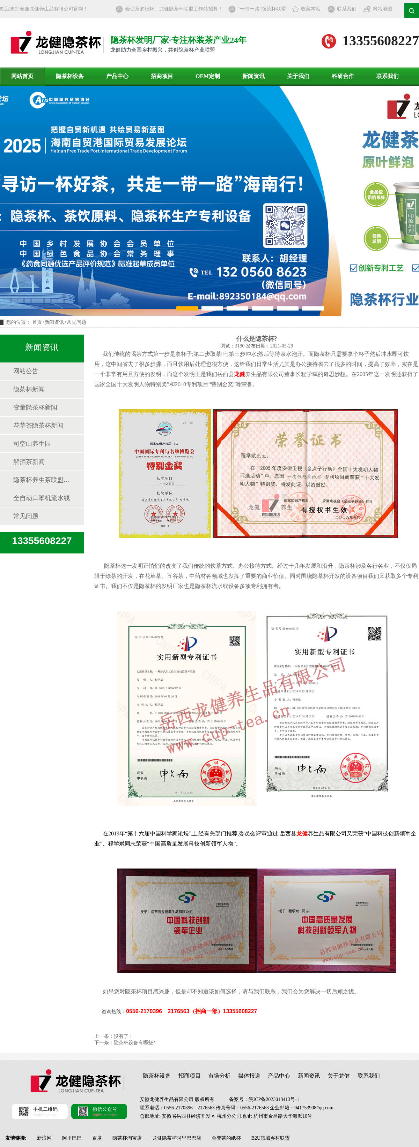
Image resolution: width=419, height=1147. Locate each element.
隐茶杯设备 (70, 76)
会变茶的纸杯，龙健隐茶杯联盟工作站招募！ (174, 9)
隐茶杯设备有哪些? (134, 1042)
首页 (37, 322)
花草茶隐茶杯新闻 (38, 425)
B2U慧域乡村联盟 (270, 1138)
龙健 (239, 374)
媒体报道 (249, 1076)
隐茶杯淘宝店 (127, 1138)
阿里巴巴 (72, 1138)
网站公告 (25, 371)
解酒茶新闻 (29, 461)
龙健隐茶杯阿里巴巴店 (176, 1138)
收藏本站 (311, 9)
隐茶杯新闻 (29, 389)
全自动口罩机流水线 (41, 498)
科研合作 (343, 76)
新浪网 (44, 1138)
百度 (97, 1138)
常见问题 (76, 322)
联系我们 (346, 9)
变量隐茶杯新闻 (35, 407)
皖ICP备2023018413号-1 (274, 1099)
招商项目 (162, 76)
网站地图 (382, 9)
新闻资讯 (253, 76)
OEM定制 (208, 76)
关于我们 (298, 76)
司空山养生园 (32, 443)
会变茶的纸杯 (226, 1138)
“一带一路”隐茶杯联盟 (262, 9)
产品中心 (117, 76)
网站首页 (22, 76)
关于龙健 (339, 1076)
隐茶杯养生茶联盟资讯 (41, 479)
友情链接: (16, 1138)
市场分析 (219, 1076)
